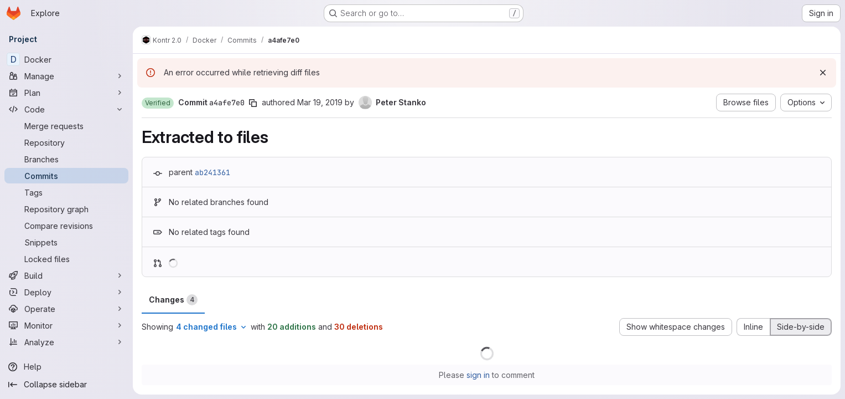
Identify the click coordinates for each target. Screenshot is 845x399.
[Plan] (66, 92)
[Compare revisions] (66, 225)
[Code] (66, 109)
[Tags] (66, 192)
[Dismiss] (823, 72)
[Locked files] (66, 259)
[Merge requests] (66, 126)
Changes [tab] (173, 299)
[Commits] (66, 175)
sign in (478, 375)
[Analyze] (66, 342)
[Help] (66, 367)
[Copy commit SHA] (253, 103)
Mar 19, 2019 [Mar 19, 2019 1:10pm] (320, 102)
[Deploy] (66, 292)
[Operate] (66, 308)
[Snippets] (66, 242)
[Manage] (66, 76)
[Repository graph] (66, 209)
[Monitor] (66, 325)
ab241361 (212, 172)
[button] (158, 103)
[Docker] (66, 59)
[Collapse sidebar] (66, 384)
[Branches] (66, 159)
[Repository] (66, 142)
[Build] (66, 275)
